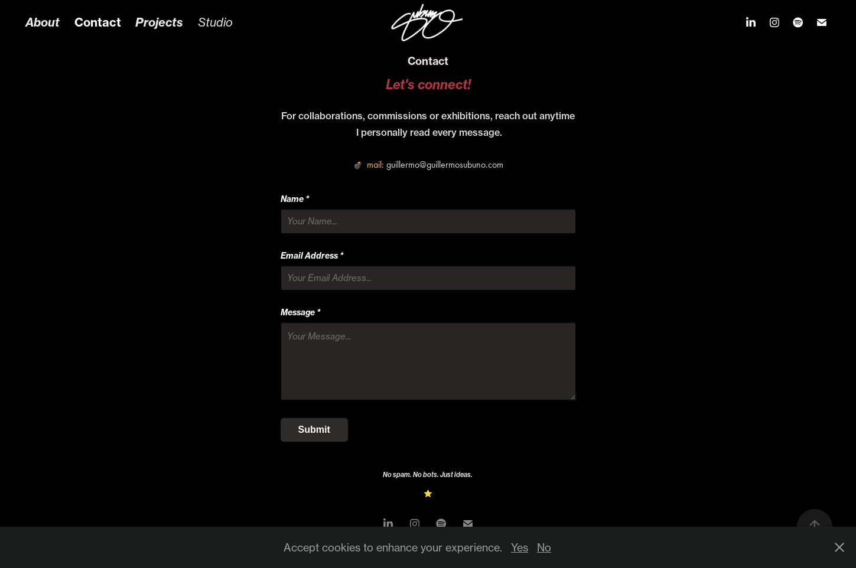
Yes (519, 547)
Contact (97, 22)
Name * (295, 199)
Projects (159, 22)
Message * (301, 312)
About (42, 22)
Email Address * (312, 256)
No (544, 547)
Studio (215, 22)
